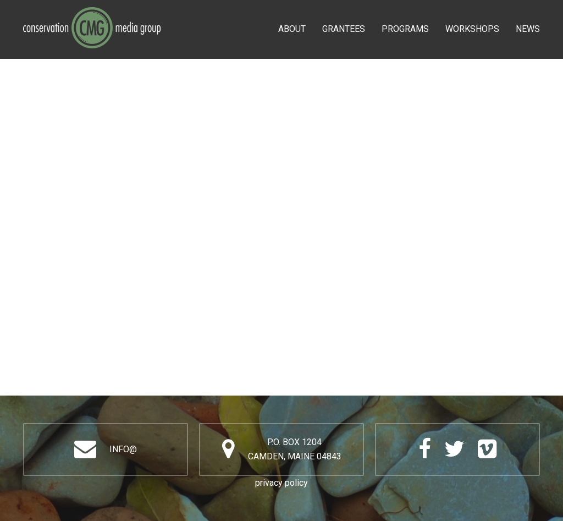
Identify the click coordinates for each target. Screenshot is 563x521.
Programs (405, 29)
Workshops (472, 29)
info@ (123, 449)
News (528, 29)
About (292, 29)
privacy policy (281, 483)
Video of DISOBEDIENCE (281, 259)
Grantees (343, 29)
